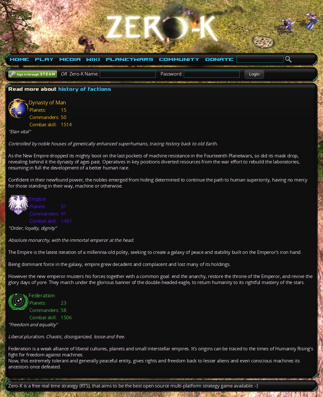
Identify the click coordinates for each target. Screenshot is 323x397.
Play (44, 59)
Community (179, 59)
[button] (254, 74)
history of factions (84, 89)
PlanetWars (129, 59)
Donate (219, 59)
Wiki (93, 59)
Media (69, 59)
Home (19, 59)
